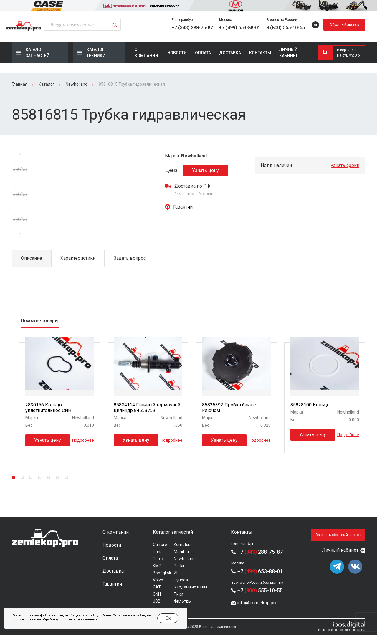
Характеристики (77, 258)
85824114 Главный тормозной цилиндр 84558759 (147, 407)
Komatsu (182, 544)
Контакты (260, 52)
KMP (157, 565)
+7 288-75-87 (260, 552)
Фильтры (182, 601)
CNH (157, 594)
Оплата (203, 52)
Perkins (181, 565)
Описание (31, 258)
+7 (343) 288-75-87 (192, 27)
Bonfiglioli (162, 572)
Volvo (158, 580)
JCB (157, 601)
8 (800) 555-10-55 (285, 27)
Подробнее (83, 440)
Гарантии (183, 207)
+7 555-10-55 (260, 590)
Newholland (185, 558)
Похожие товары (40, 320)
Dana (158, 551)
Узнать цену (205, 170)
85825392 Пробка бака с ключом (229, 407)
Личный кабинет (288, 52)
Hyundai (181, 580)
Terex (158, 558)
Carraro (160, 544)
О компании (146, 52)
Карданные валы (190, 587)
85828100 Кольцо (310, 405)
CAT (157, 587)
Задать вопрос (130, 258)
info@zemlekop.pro (257, 603)
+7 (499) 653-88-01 (239, 27)
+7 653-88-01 (260, 571)
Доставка (230, 52)
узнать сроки (345, 165)
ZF (176, 572)
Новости (177, 52)
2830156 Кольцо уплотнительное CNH (48, 407)
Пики (178, 594)
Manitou (181, 551)
